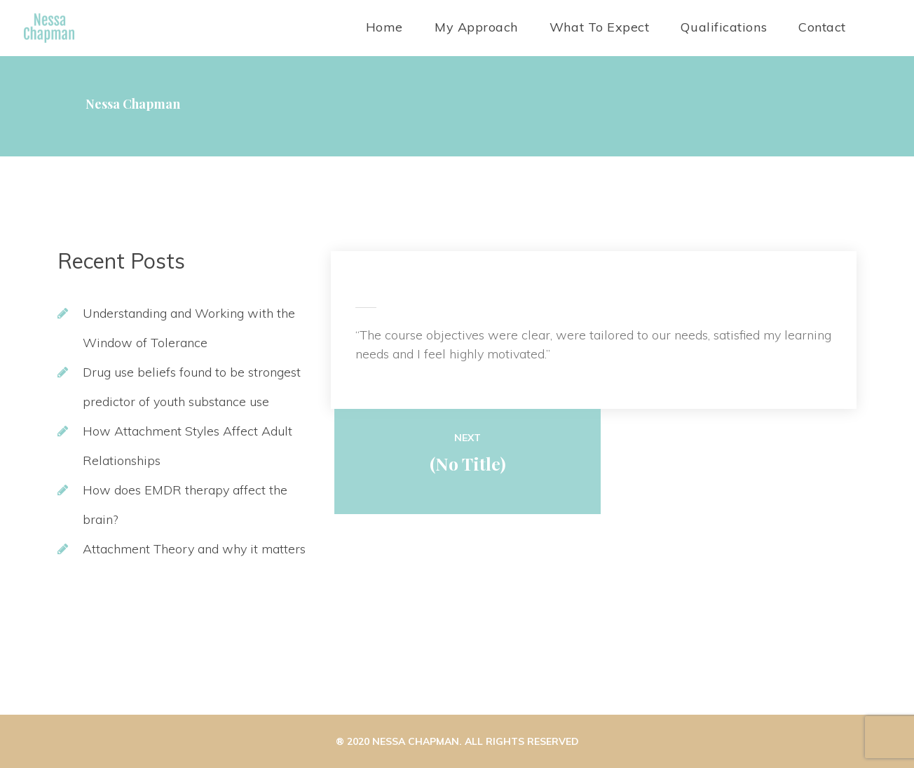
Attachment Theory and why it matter (194, 549)
